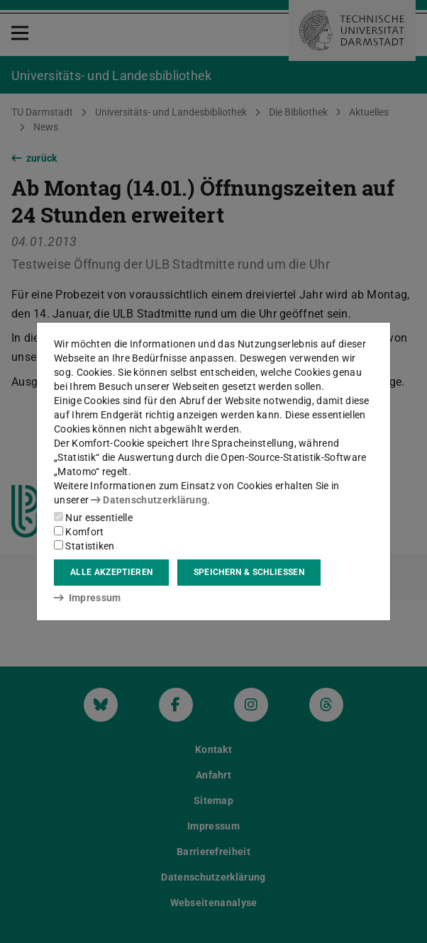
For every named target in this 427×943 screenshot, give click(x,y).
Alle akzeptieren (111, 572)
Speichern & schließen (249, 572)
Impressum (87, 597)
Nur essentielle (93, 517)
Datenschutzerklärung (149, 500)
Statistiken (84, 546)
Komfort (79, 531)
